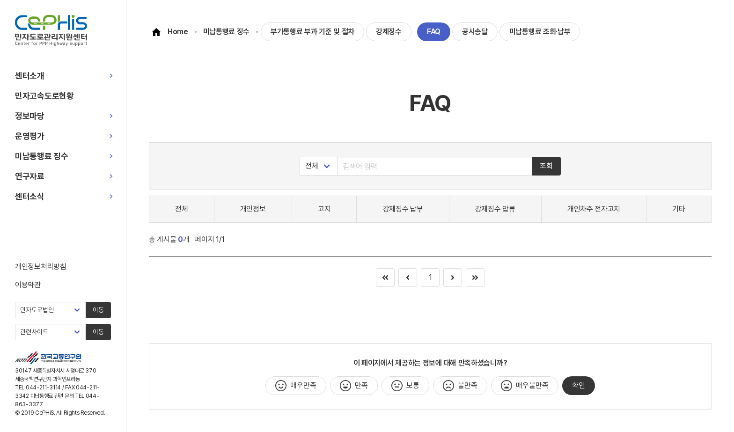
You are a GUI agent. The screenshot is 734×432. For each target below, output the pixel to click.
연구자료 (29, 176)
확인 (578, 385)
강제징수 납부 (403, 209)
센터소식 (29, 196)
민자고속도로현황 (44, 96)
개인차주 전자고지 (593, 209)
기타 (678, 209)
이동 (98, 310)
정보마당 (29, 116)
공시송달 (475, 31)
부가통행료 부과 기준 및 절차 (312, 31)
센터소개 (29, 76)
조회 (546, 165)
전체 (181, 209)
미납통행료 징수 (41, 156)
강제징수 (389, 31)
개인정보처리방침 (40, 266)
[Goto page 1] (475, 277)
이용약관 (28, 284)
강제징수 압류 (495, 209)
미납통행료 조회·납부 (540, 31)
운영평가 (29, 136)
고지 (324, 209)
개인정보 (253, 209)
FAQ (433, 31)
